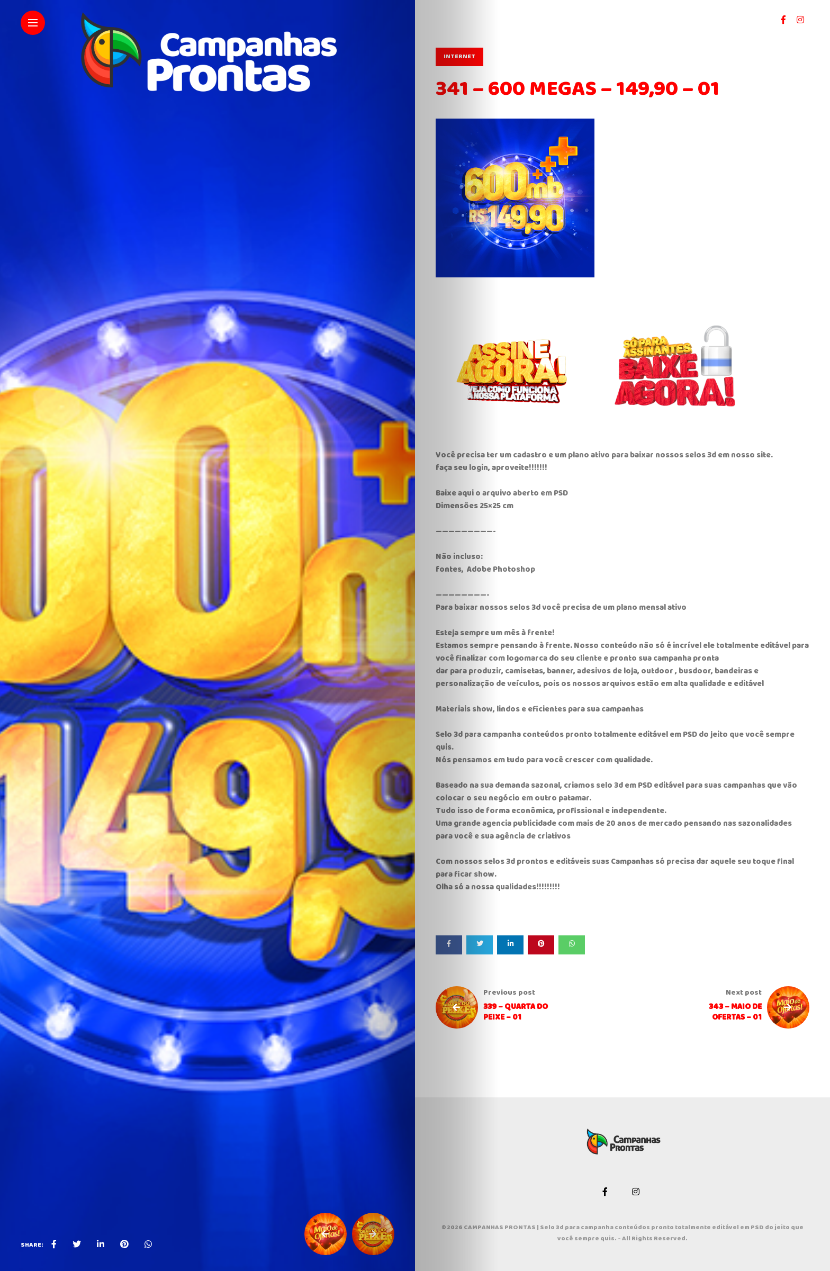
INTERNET (459, 56)
